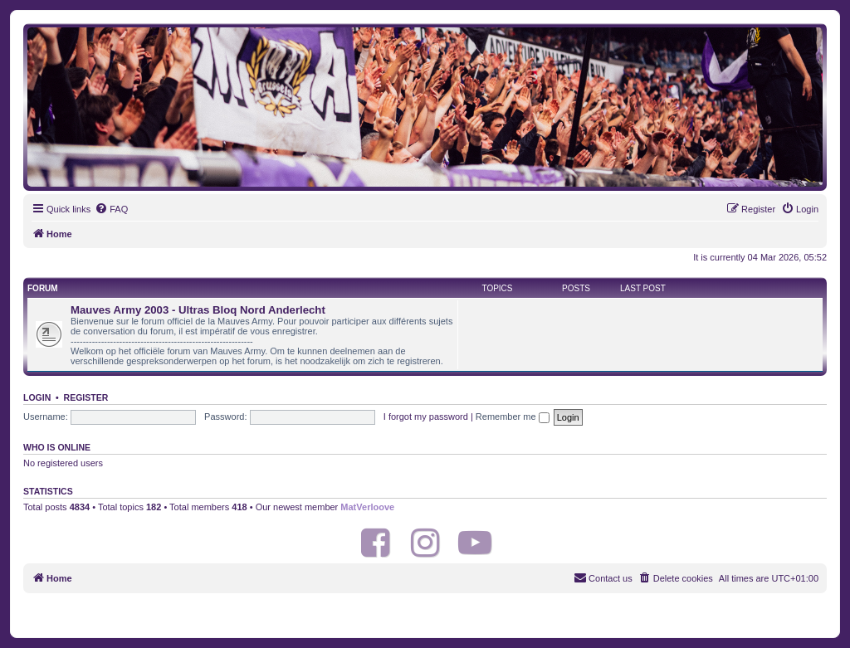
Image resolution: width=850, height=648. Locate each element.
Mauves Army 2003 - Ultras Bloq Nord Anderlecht (198, 310)
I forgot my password (425, 416)
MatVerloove (367, 507)
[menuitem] (111, 209)
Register (86, 397)
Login (37, 397)
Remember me (513, 416)
